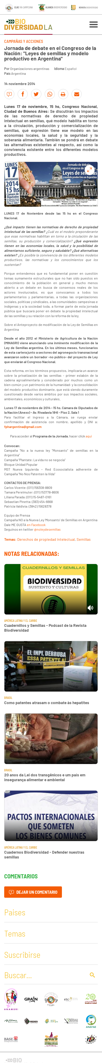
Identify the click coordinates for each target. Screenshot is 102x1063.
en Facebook (36, 525)
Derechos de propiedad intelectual (46, 539)
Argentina (18, 73)
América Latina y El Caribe (20, 620)
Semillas (84, 539)
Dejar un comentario (33, 892)
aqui (89, 436)
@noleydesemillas (47, 529)
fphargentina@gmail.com (23, 427)
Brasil (8, 697)
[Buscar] (44, 975)
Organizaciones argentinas (29, 69)
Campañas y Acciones (23, 41)
